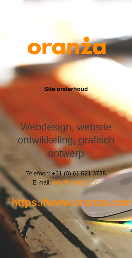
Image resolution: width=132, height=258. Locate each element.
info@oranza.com (76, 182)
